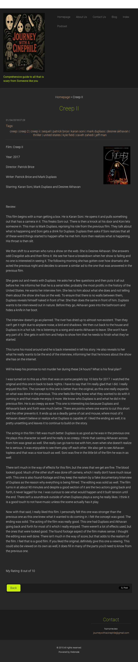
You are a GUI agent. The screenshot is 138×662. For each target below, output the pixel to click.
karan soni (78, 131)
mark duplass (96, 131)
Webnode (74, 652)
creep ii (35, 131)
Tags (9, 126)
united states (52, 135)
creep (13, 131)
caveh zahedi (85, 135)
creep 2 (24, 131)
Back (13, 588)
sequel (46, 131)
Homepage (62, 97)
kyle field (68, 135)
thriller (37, 135)
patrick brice (61, 131)
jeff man (101, 135)
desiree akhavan (118, 131)
